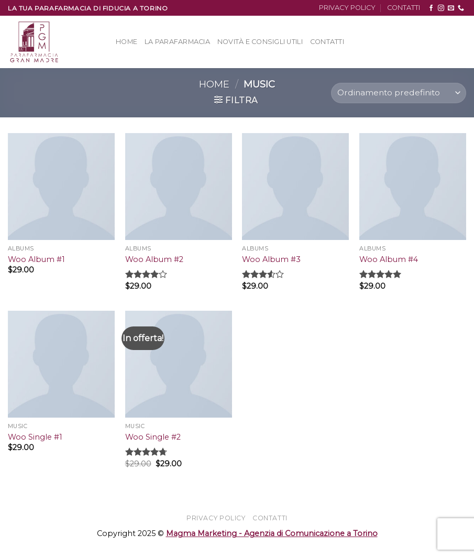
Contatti (327, 42)
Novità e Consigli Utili (260, 42)
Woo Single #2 (153, 437)
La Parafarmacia (177, 42)
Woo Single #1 (35, 437)
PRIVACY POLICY (347, 8)
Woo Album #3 (271, 259)
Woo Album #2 (154, 259)
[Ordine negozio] (398, 93)
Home (126, 42)
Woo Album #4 (388, 259)
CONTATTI (403, 8)
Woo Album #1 (36, 259)
